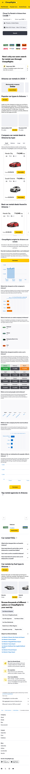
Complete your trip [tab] (7, 629)
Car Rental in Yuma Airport (8, 643)
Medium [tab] (13, 143)
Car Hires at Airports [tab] (7, 611)
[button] (2, 2)
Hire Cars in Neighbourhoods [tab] (9, 615)
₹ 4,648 (5, 15)
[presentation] (9, 15)
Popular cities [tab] (18, 629)
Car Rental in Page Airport (8, 652)
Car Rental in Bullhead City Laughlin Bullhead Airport (13, 646)
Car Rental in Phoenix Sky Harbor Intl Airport (13, 637)
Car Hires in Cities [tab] (18, 618)
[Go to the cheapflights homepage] (11, 2)
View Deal (15, 130)
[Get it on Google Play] (5, 762)
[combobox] (7, 19)
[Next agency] (26, 517)
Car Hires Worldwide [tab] (7, 622)
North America (8, 710)
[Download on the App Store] (14, 762)
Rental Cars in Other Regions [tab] (9, 625)
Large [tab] (18, 143)
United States (15, 710)
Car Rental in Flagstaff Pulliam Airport (11, 641)
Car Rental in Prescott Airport (9, 649)
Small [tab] (6, 143)
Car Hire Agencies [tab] (7, 618)
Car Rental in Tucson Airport (9, 639)
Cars (2, 710)
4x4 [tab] (24, 143)
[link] (12, 90)
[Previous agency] (3, 517)
